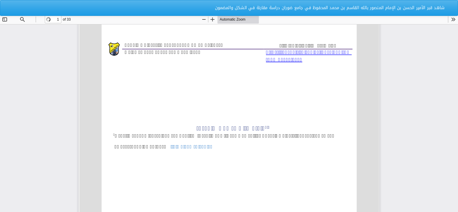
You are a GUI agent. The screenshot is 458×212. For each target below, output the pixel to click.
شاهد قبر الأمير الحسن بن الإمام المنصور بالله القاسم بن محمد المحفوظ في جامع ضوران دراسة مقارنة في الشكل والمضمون (329, 8)
